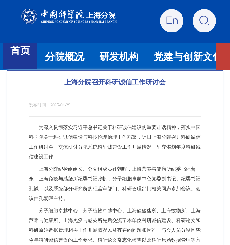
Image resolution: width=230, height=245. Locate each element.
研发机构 (119, 56)
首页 (20, 50)
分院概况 (64, 56)
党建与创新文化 (188, 56)
